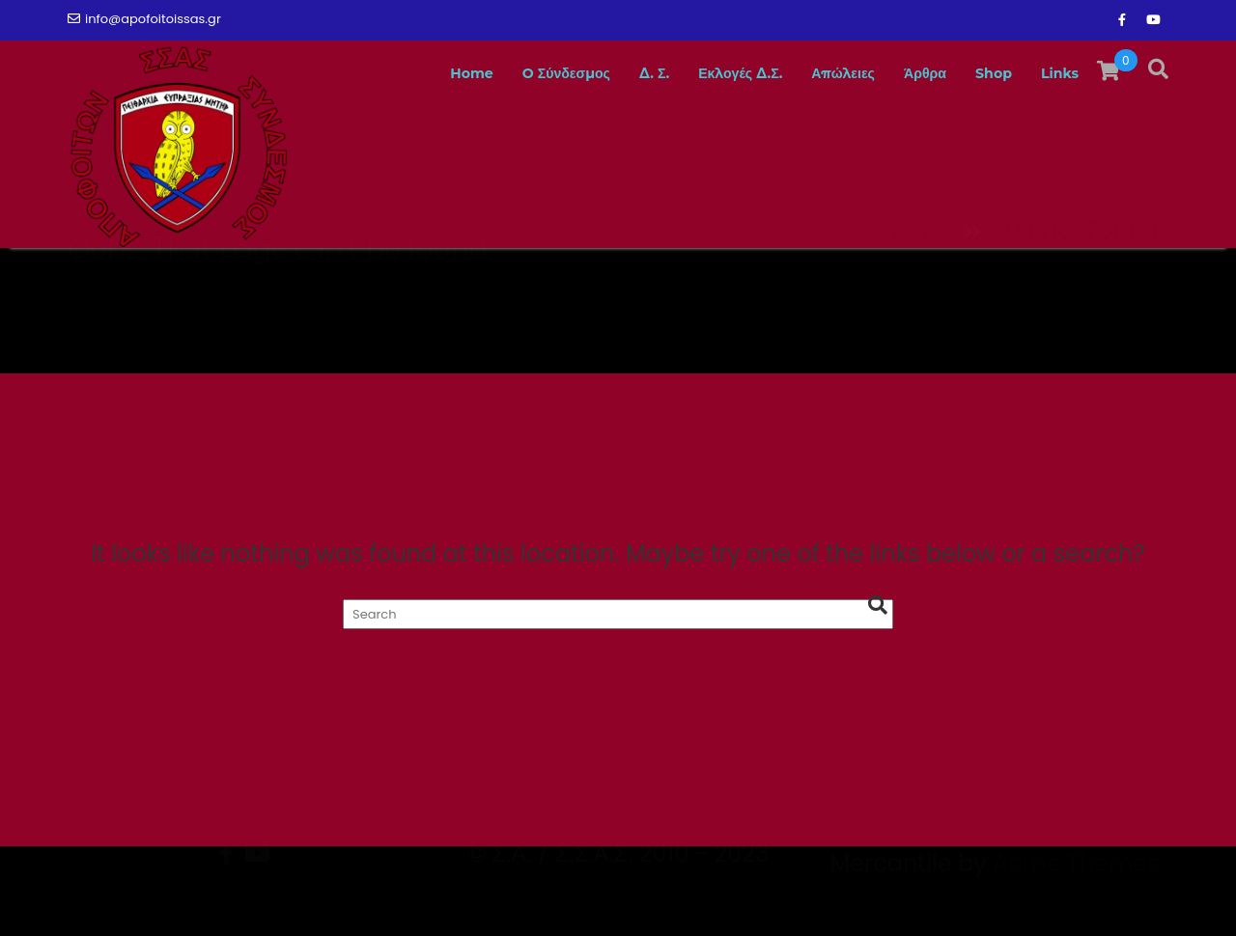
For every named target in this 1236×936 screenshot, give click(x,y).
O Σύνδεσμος (503, 73)
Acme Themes (1076, 902)
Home (396, 73)
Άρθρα (907, 73)
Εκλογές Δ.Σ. (698, 73)
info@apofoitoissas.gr (144, 19)
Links (1056, 73)
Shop (983, 73)
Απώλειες (816, 73)
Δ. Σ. (602, 73)
